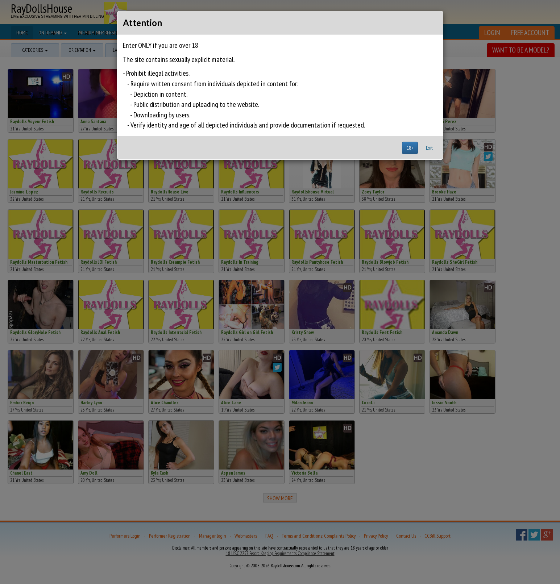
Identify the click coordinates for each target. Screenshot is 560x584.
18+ (410, 148)
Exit (429, 148)
